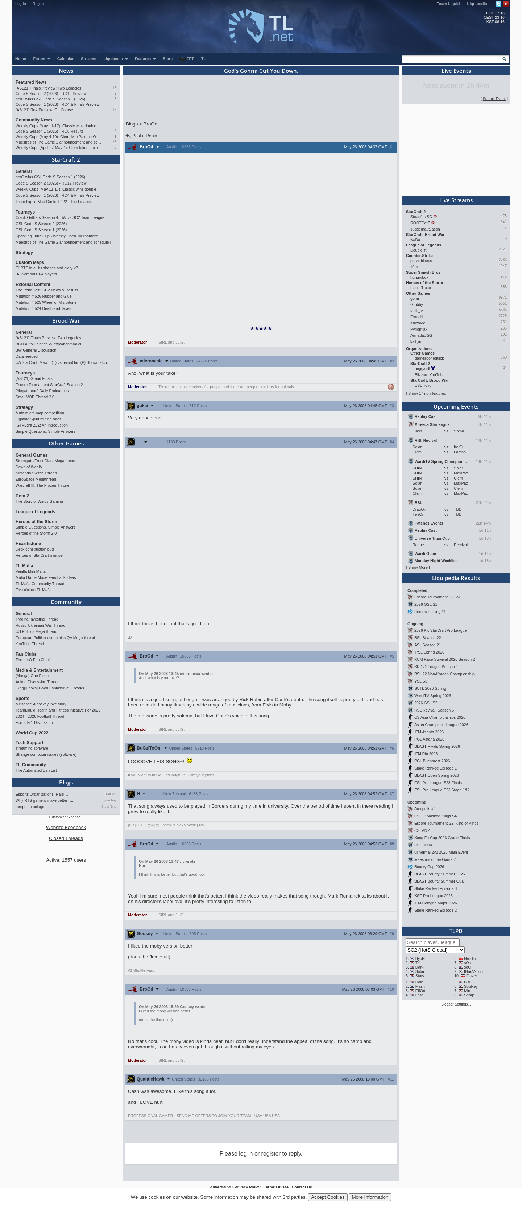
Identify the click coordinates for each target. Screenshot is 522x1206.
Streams (88, 59)
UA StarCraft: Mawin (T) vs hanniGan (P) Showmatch (61, 362)
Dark (419, 967)
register (271, 1154)
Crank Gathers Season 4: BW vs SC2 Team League (60, 217)
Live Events (456, 70)
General (24, 171)
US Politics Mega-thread (36, 631)
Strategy (24, 252)
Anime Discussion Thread (37, 682)
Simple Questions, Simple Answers (45, 431)
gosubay (110, 800)
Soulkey (471, 986)
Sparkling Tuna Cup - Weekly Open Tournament (57, 236)
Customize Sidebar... (66, 817)
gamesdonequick (429, 358)
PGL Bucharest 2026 (432, 761)
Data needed (27, 356)
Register (40, 3)
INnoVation (473, 971)
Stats (419, 976)
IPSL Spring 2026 (429, 652)
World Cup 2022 (32, 732)
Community (66, 601)
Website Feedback (66, 827)
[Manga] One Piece (32, 676)
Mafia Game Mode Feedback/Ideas (46, 577)
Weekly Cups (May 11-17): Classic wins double (56, 126)
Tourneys (25, 212)
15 (114, 88)
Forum (42, 59)
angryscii (422, 368)
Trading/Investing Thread (37, 619)
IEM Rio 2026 (426, 753)
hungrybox (419, 277)
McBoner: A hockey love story (41, 704)
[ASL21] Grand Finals (34, 378)
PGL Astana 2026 (429, 739)
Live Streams (456, 200)
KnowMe (417, 323)
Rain (419, 982)
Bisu (468, 982)
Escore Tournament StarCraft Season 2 (49, 384)
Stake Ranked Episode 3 (435, 888)
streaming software (32, 748)
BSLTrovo (423, 385)
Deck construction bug (35, 549)
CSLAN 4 (422, 830)
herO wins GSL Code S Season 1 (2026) (50, 99)
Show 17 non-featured (427, 393)
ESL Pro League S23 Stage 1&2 (441, 790)
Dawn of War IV (29, 467)
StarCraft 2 (66, 159)
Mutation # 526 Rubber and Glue (44, 296)
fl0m (414, 267)
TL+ (204, 59)
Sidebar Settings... (456, 1004)
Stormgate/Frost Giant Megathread (45, 461)
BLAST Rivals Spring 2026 (437, 746)
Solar (419, 971)
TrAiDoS (110, 794)
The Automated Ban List (36, 770)
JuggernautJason (425, 229)
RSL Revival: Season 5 (434, 710)
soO (467, 967)
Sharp (469, 995)
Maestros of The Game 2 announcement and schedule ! (59, 142)
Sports (22, 698)
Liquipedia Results (456, 577)
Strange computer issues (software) (46, 754)
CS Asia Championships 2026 (439, 717)
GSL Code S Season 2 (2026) (41, 223)
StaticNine (109, 806)
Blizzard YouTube (430, 375)
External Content (33, 284)
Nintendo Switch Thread (36, 473)
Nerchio (470, 958)
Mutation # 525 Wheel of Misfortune (46, 302)
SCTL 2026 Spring (430, 688)
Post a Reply (141, 135)
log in (246, 1154)
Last (419, 995)
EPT (186, 59)
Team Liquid (448, 3)
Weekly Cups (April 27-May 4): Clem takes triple (57, 147)
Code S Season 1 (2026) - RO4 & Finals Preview (57, 104)
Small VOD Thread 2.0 (35, 397)
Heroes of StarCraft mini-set (39, 555)
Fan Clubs (26, 654)
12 (114, 110)
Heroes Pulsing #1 (430, 611)
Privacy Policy (247, 1187)
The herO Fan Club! (33, 660)
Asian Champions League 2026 (441, 724)
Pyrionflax (418, 329)
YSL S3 (420, 681)
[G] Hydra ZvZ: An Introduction (42, 425)
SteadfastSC (421, 217)
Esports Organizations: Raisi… (42, 794)
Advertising (220, 1187)
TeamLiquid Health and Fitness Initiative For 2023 (58, 710)
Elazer (471, 976)
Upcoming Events (456, 406)
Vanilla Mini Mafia (31, 571)
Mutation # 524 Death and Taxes (43, 308)
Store (168, 59)
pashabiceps (421, 260)
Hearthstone (28, 543)
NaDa (415, 239)
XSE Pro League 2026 (433, 896)
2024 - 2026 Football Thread (40, 716)
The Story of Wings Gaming (39, 501)
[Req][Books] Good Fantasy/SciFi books (50, 688)
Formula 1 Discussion (34, 722)
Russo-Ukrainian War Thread (40, 625)
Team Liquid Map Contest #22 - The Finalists (54, 201)
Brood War (66, 320)
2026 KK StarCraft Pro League (440, 630)
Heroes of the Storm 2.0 (36, 533)
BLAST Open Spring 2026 (436, 775)
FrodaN (416, 317)
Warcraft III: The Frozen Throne (42, 485)
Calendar (65, 59)
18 (114, 142)
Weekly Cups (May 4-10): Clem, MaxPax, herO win (59, 136)
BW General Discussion (36, 350)
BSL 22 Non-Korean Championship (444, 674)
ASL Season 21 (427, 645)
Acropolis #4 (425, 809)
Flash (420, 986)
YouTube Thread (30, 644)
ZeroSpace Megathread (36, 479)
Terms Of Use (276, 1187)
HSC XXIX (423, 845)
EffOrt (420, 991)
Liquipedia (477, 3)
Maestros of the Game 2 (435, 859)
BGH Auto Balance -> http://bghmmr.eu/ (49, 344)
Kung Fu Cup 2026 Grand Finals (442, 838)
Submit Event (494, 98)
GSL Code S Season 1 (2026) (41, 230)
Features (145, 59)
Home (20, 59)
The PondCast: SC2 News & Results (47, 290)
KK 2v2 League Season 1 (436, 666)
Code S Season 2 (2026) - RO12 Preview (51, 93)
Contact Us (302, 1187)
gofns (415, 298)
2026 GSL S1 (426, 604)
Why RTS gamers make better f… (45, 800)
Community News (34, 120)
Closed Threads (66, 838)
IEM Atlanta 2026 (429, 732)
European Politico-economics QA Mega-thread (55, 637)
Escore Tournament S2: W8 (437, 597)
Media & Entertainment (39, 670)
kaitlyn (415, 341)
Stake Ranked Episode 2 (435, 910)
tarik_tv (416, 310)
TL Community (31, 764)
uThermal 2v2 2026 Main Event (441, 852)
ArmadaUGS (421, 335)
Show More (418, 567)
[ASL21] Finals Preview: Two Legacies (48, 88)
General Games (31, 455)
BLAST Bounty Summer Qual (439, 881)
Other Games (66, 443)
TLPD (456, 930)
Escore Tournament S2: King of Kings (446, 823)
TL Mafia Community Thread (40, 583)
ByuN (420, 958)
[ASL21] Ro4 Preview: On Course (44, 110)
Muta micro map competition (40, 413)
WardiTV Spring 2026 (432, 695)
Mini (467, 991)
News (66, 70)
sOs (467, 963)
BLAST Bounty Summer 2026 (439, 874)
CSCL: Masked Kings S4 (435, 816)
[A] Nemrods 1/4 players (36, 274)
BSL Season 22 (427, 637)
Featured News (31, 82)
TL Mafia (24, 565)
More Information (370, 1197)
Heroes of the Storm (36, 521)
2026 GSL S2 (426, 703)
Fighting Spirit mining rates (38, 419)
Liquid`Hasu (420, 288)
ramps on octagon (31, 806)
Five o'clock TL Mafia (33, 590)
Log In (20, 3)
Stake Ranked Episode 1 (435, 768)
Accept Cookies (328, 1197)
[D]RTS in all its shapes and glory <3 (47, 268)
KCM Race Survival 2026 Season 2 (444, 659)
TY (417, 963)
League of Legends (35, 511)
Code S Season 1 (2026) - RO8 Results (49, 131)
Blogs (66, 782)
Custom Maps (30, 262)
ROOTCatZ (420, 223)
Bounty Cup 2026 (429, 867)
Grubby (416, 304)
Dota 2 (22, 495)
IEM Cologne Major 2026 (435, 903)
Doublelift (418, 250)
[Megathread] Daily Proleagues (42, 391)
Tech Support (29, 742)
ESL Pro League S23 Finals (438, 782)
